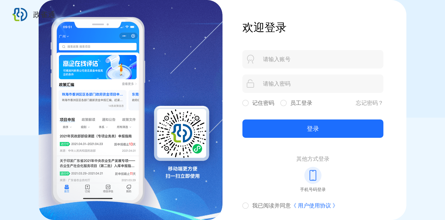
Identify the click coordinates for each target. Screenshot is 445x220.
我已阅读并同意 (295, 206)
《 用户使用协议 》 (314, 206)
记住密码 (263, 103)
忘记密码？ (369, 103)
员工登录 (301, 103)
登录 (313, 128)
